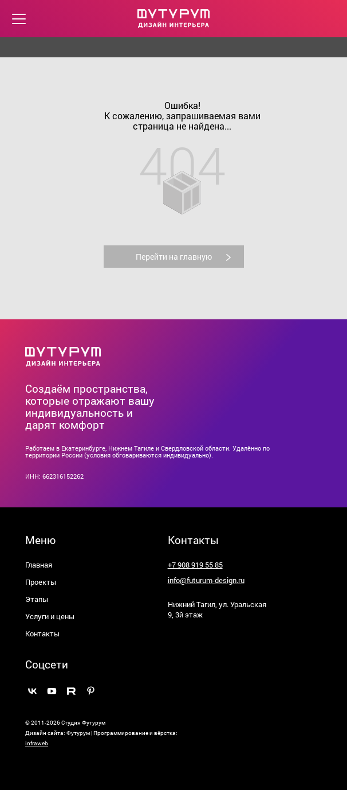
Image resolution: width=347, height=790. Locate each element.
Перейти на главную (188, 256)
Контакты (42, 633)
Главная (38, 565)
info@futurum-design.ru (206, 580)
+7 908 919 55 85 (195, 565)
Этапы (36, 599)
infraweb (36, 743)
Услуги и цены (49, 616)
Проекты (40, 582)
